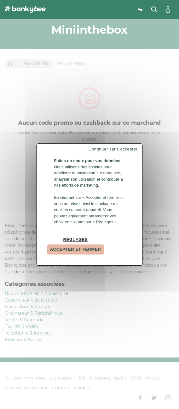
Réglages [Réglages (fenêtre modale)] (75, 239)
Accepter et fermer (75, 249)
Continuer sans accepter (113, 149)
